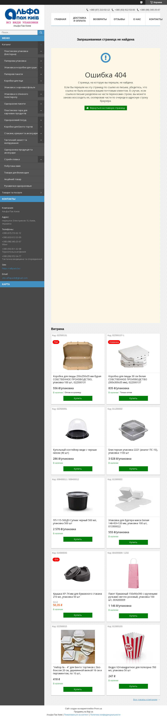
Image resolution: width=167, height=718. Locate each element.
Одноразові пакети (15, 103)
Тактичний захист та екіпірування (15, 141)
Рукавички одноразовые (18, 185)
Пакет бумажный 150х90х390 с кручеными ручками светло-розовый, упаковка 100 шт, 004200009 (132, 596)
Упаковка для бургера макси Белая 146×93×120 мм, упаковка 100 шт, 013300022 (128, 523)
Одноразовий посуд (15, 120)
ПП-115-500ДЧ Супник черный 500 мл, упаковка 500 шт (75, 522)
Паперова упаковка (15, 60)
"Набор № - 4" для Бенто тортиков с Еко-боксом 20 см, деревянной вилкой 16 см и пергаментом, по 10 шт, (77, 670)
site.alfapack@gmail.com (15, 277)
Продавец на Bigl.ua (83, 712)
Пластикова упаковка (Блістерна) (16, 53)
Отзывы (119, 19)
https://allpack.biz (11, 268)
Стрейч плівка (12, 159)
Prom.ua (98, 708)
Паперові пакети (13, 74)
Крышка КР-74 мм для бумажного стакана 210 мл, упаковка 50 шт (77, 595)
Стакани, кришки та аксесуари (21, 133)
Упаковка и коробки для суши (20, 67)
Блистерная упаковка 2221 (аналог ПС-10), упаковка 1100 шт (133, 451)
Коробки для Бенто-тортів (18, 126)
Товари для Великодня (16, 172)
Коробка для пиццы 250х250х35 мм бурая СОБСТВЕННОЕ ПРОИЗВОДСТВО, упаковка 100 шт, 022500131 (77, 379)
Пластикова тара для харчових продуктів (15, 112)
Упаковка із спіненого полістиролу (16, 95)
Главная (60, 19)
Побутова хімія (12, 165)
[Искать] (40, 32)
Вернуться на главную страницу (107, 107)
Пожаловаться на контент (76, 715)
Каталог (6, 44)
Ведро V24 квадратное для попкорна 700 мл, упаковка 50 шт (132, 669)
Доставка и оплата (79, 19)
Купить (78, 398)
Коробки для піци (13, 80)
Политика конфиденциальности (105, 715)
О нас (137, 19)
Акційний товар (12, 179)
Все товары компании (145, 699)
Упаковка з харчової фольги (19, 87)
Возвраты (100, 19)
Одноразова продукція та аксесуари (18, 151)
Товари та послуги (12, 192)
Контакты (155, 19)
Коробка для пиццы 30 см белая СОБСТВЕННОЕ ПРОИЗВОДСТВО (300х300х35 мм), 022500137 (127, 379)
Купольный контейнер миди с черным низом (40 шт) (75, 451)
